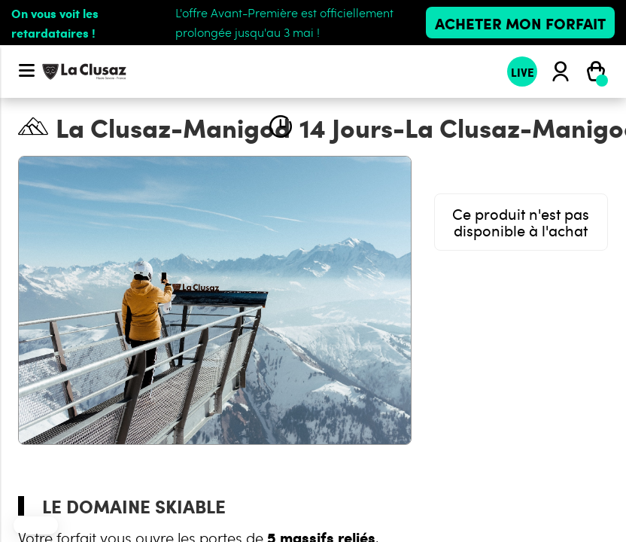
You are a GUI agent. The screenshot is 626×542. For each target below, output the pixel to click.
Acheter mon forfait (520, 22)
